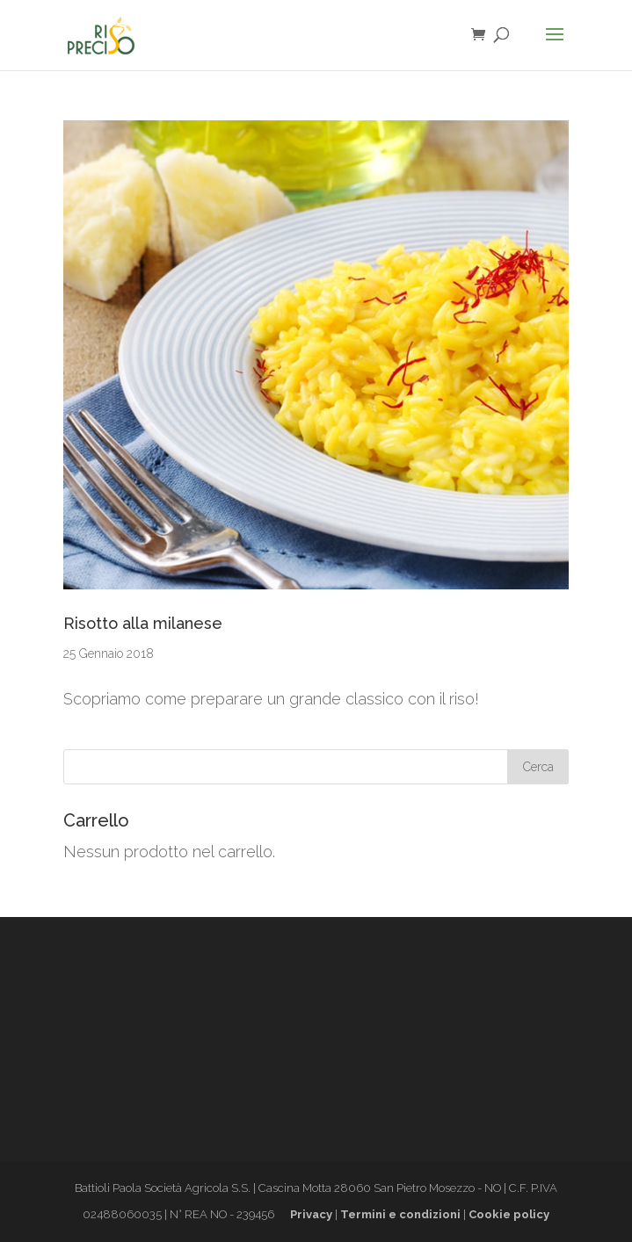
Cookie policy (509, 1214)
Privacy (311, 1214)
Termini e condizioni (400, 1214)
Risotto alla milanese (142, 623)
